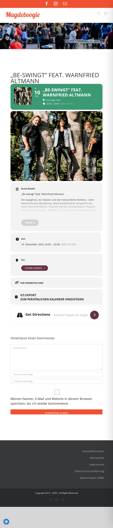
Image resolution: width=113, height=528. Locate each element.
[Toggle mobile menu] (106, 13)
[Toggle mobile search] (99, 13)
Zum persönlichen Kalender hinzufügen (52, 299)
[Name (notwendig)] (56, 374)
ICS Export (28, 295)
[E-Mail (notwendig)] (56, 381)
